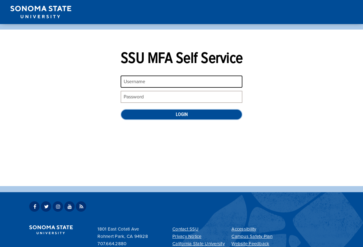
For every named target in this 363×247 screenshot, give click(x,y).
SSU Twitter (46, 206)
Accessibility (243, 229)
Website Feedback (250, 243)
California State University (198, 243)
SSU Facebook (34, 206)
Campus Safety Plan (252, 236)
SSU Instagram (58, 206)
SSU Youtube (69, 206)
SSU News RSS (81, 206)
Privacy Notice (187, 236)
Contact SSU (185, 229)
